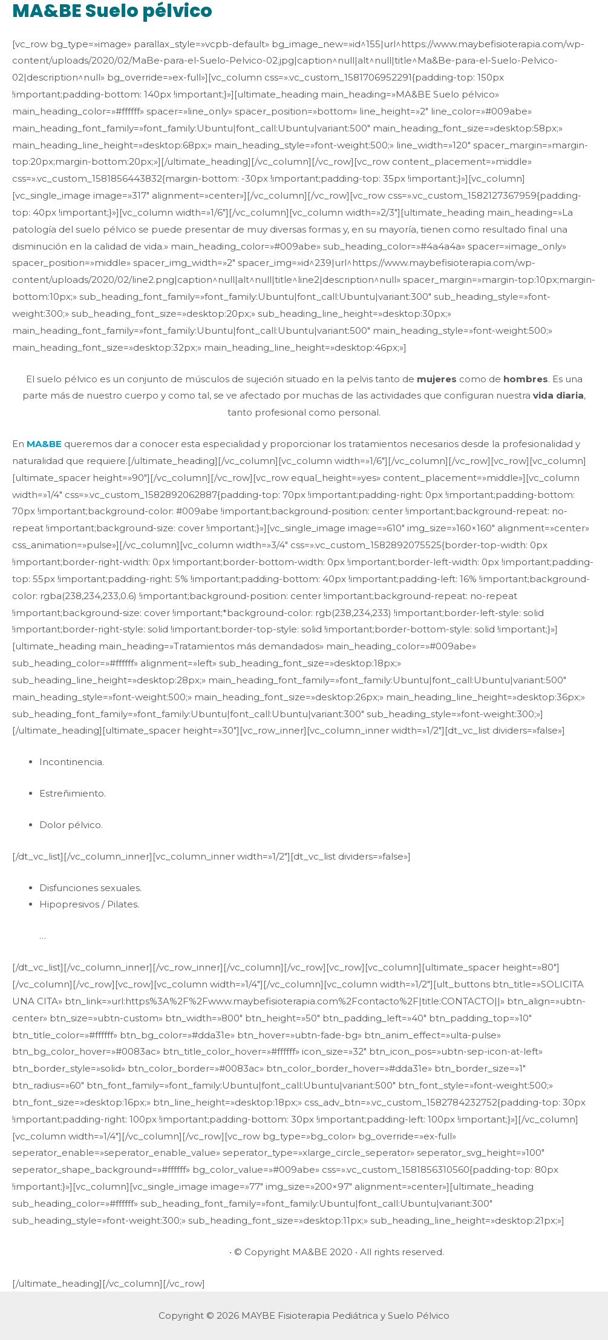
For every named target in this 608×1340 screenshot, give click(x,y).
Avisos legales (195, 1252)
